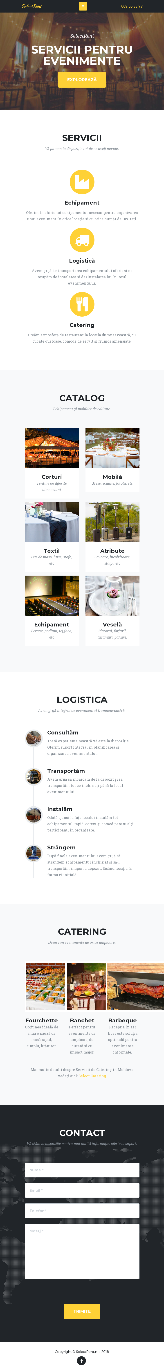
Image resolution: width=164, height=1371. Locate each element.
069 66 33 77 (132, 6)
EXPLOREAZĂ (82, 79)
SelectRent (31, 6)
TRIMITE (82, 1311)
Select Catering (92, 1075)
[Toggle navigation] (83, 6)
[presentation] (82, 1293)
